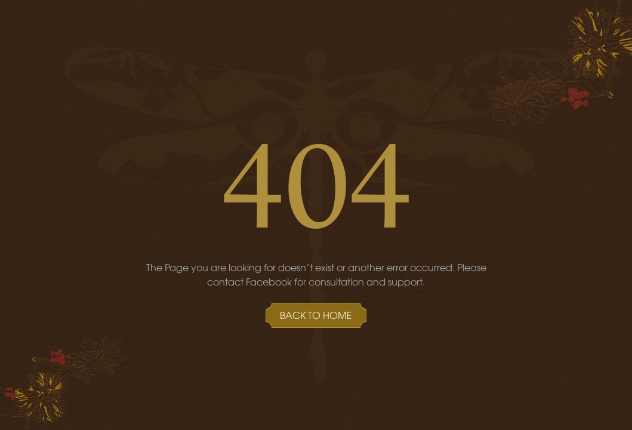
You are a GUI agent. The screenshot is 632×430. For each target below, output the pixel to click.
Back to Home (316, 314)
